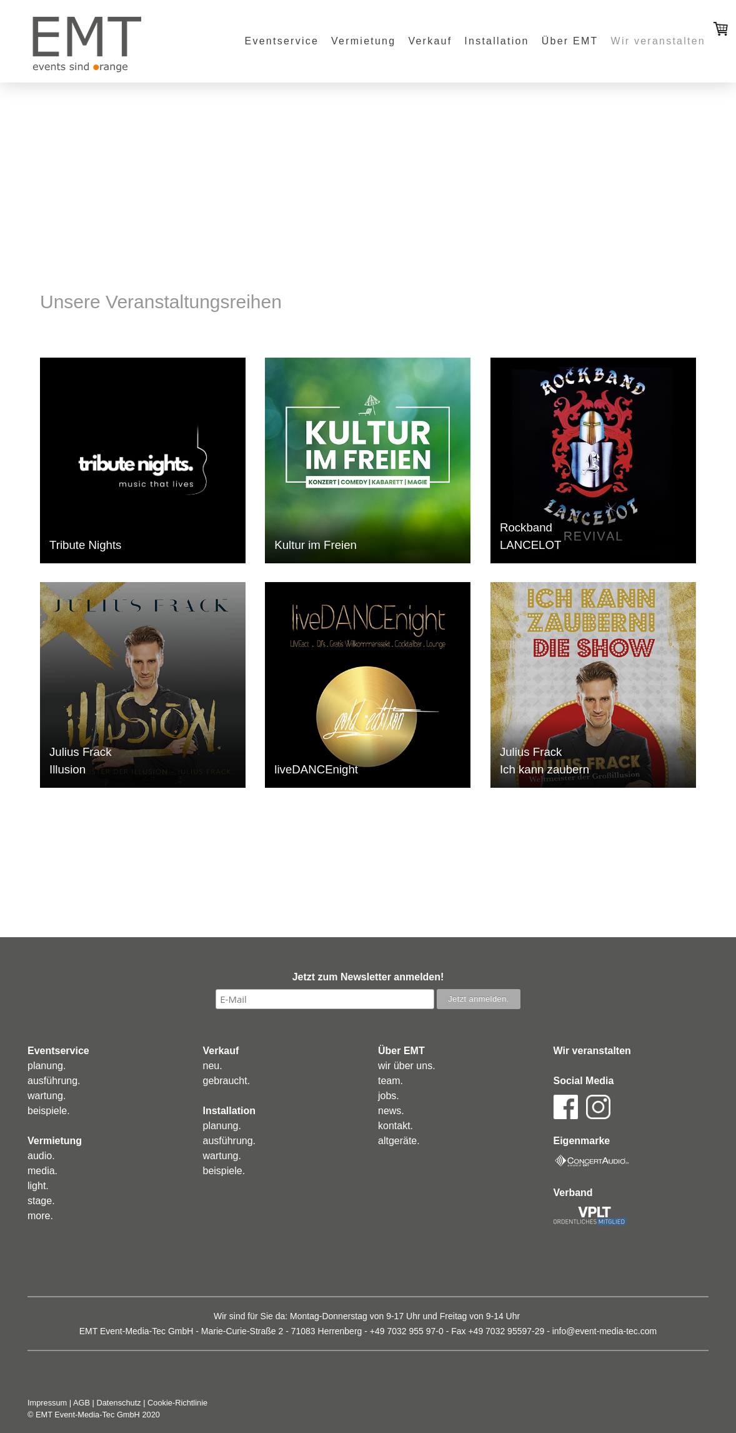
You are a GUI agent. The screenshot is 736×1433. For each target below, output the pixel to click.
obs (388, 1095)
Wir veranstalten (658, 41)
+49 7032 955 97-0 (407, 1331)
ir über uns (409, 1065)
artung (49, 1095)
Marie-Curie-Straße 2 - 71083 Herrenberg (281, 1331)
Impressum (47, 1402)
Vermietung (363, 41)
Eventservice (282, 41)
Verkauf (430, 41)
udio (42, 1155)
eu (213, 1065)
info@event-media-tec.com (604, 1331)
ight (38, 1185)
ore (43, 1215)
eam (390, 1080)
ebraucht (227, 1080)
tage (42, 1200)
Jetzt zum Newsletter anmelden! (368, 977)
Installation (496, 41)
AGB (81, 1402)
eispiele (50, 1110)
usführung (55, 1080)
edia (45, 1170)
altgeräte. (399, 1140)
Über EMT (570, 41)
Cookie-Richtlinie (177, 1402)
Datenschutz (119, 1402)
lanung (48, 1065)
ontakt (396, 1125)
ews (392, 1110)
